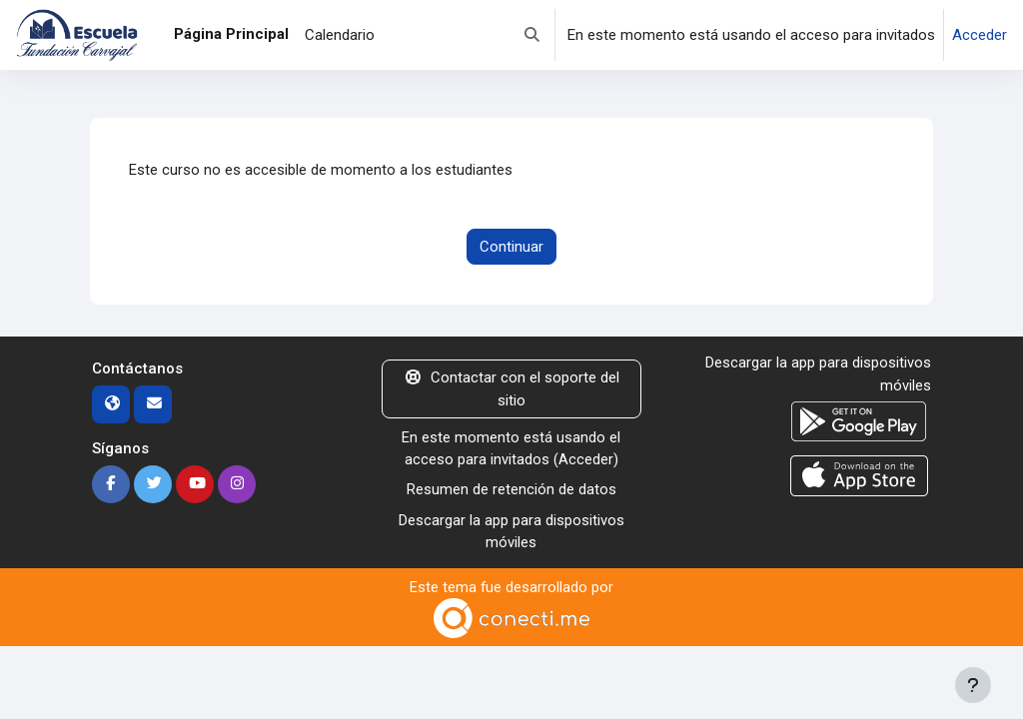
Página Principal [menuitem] (231, 34)
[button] (531, 35)
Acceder (979, 35)
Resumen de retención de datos (511, 490)
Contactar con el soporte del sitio (511, 389)
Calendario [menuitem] (340, 35)
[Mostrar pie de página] (973, 685)
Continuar (511, 247)
